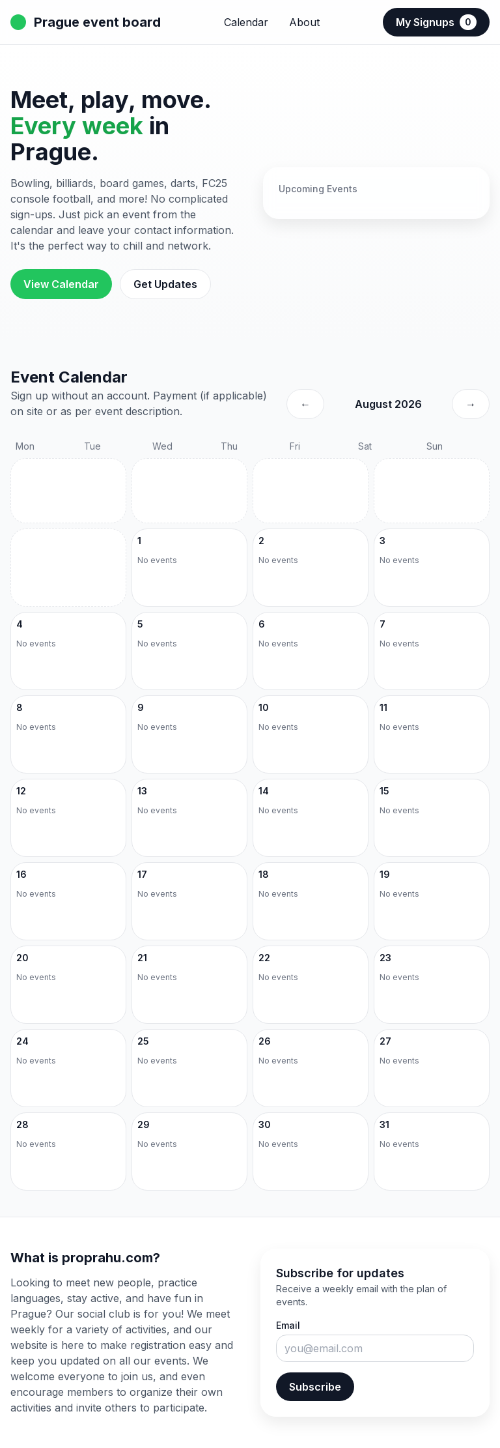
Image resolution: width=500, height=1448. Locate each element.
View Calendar (61, 284)
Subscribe (315, 1386)
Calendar (246, 22)
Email (288, 1325)
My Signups (436, 22)
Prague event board (85, 22)
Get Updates (165, 284)
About (304, 22)
